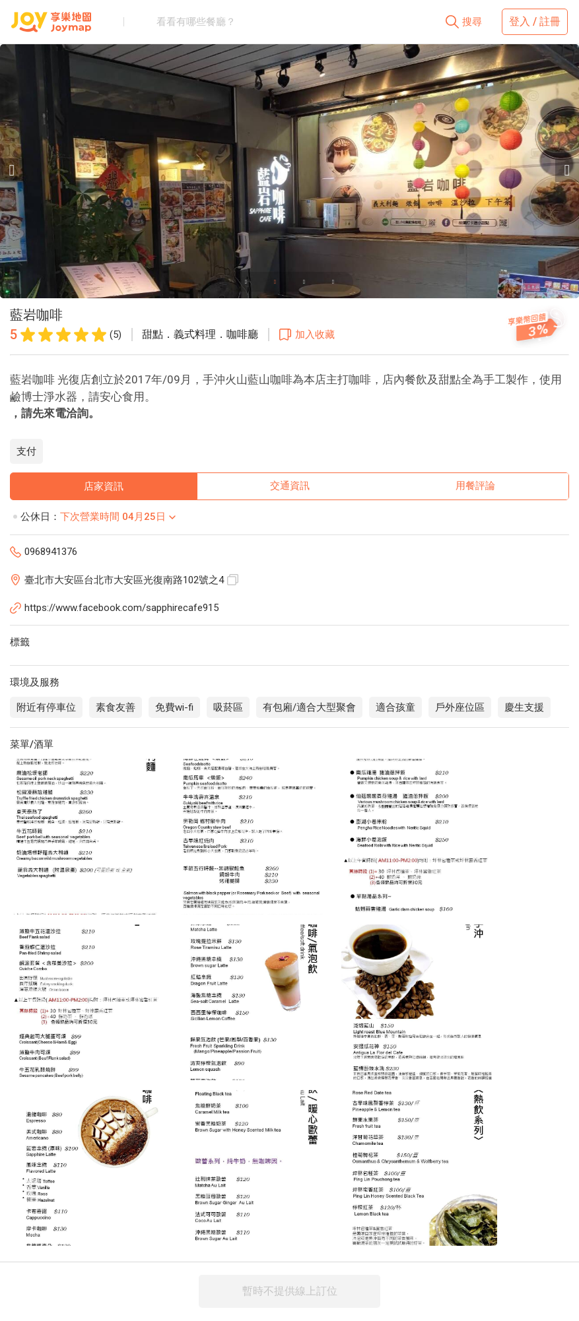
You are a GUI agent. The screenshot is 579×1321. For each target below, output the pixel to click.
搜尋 (472, 22)
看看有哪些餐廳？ (196, 22)
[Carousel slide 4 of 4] (333, 282)
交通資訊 (290, 486)
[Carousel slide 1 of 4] (246, 282)
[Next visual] (567, 170)
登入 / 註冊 (535, 21)
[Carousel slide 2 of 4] (275, 282)
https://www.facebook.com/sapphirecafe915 (121, 608)
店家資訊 (103, 486)
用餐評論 (475, 486)
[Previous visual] (12, 170)
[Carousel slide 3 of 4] (304, 282)
